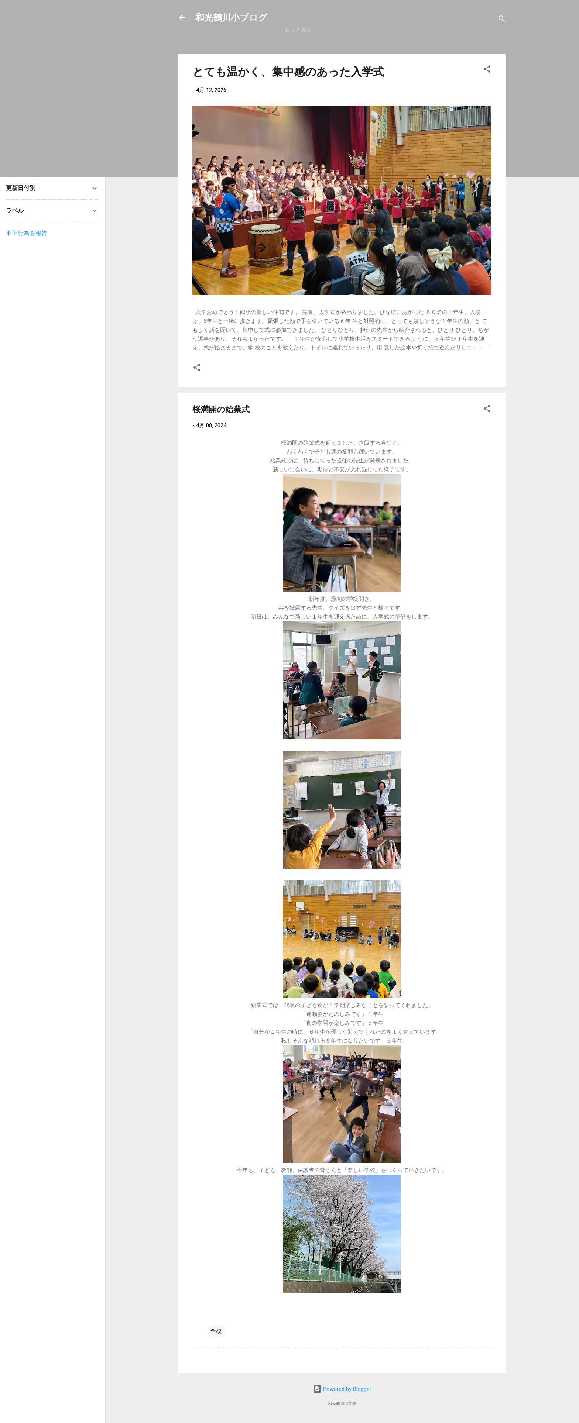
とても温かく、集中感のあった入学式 (288, 71)
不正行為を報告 (26, 233)
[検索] (501, 20)
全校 (216, 1331)
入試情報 (388, 30)
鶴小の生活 (427, 30)
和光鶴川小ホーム (306, 30)
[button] (487, 70)
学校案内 (353, 30)
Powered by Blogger (342, 1389)
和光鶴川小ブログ (231, 18)
